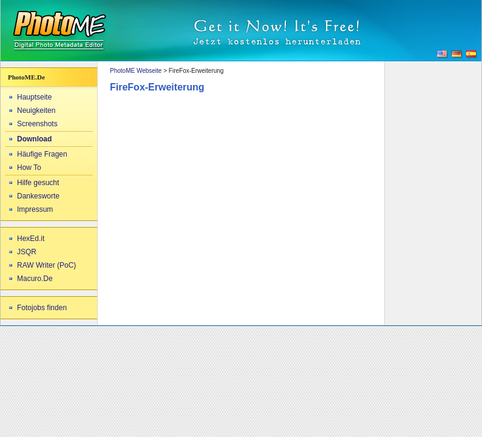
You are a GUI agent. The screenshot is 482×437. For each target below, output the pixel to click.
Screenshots (37, 124)
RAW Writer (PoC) (46, 265)
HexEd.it (30, 238)
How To (29, 167)
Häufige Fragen (42, 154)
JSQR (26, 252)
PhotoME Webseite (135, 70)
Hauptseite (34, 97)
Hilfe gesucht (38, 182)
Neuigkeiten (36, 110)
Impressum (35, 209)
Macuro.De (35, 278)
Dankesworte (38, 196)
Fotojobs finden (42, 307)
